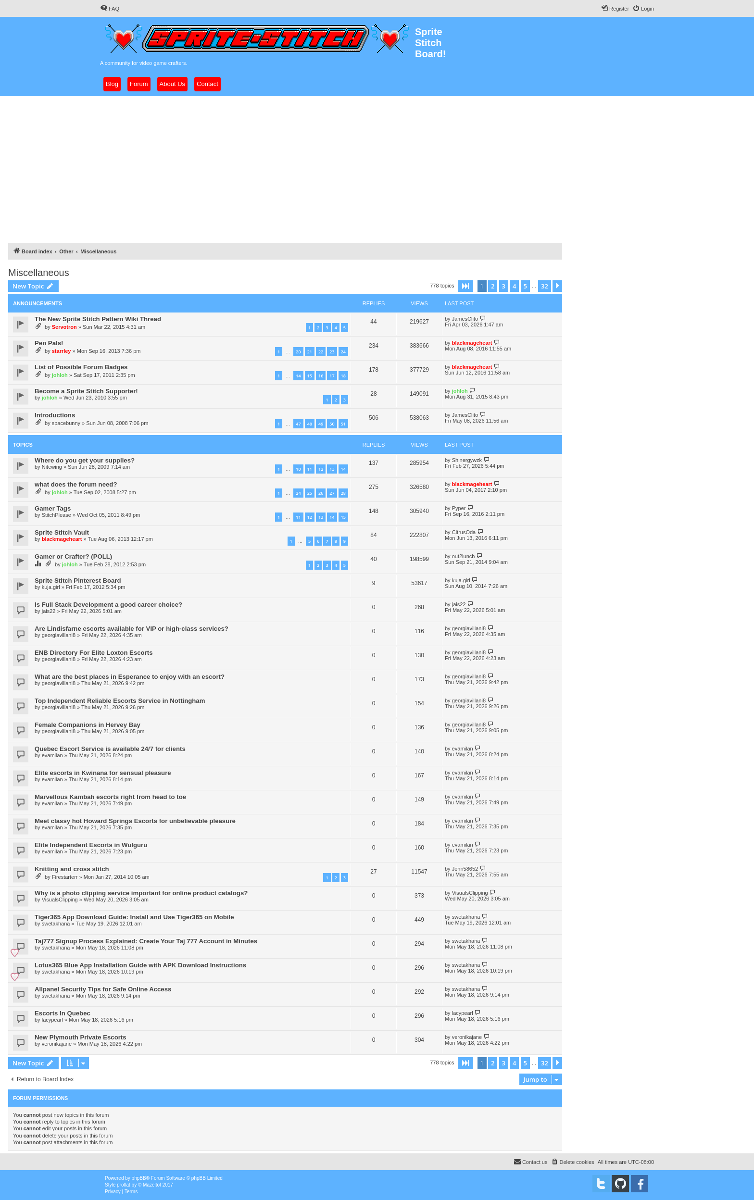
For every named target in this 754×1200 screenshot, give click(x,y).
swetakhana (56, 923)
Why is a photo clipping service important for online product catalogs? (141, 893)
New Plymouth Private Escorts (80, 1037)
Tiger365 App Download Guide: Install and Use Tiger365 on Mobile (134, 917)
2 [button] (492, 286)
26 (320, 493)
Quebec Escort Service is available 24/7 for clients (110, 748)
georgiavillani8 (58, 635)
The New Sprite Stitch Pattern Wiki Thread (98, 319)
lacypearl (52, 1020)
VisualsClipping (60, 899)
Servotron (64, 327)
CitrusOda (464, 532)
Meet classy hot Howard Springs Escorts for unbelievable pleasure (135, 821)
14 (298, 376)
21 (309, 352)
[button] (465, 286)
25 (309, 493)
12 (320, 469)
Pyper (459, 508)
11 (309, 469)
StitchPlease (56, 515)
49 (320, 424)
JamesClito (465, 319)
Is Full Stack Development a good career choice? (108, 604)
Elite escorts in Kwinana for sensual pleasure (103, 772)
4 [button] (514, 286)
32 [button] (544, 286)
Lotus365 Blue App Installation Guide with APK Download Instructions (140, 965)
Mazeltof (152, 1185)
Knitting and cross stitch (72, 869)
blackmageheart (472, 343)
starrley (61, 351)
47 (298, 424)
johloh (60, 375)
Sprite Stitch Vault (62, 532)
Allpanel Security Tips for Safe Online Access (103, 989)
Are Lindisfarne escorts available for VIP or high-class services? (131, 628)
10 (298, 469)
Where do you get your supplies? (85, 460)
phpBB (139, 1178)
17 (331, 376)
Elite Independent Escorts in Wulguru (91, 845)
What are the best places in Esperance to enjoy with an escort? (130, 676)
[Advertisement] (377, 168)
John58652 (465, 869)
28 (343, 493)
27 (331, 493)
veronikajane (57, 1044)
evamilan (52, 755)
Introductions (55, 415)
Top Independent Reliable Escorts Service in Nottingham (120, 700)
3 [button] (503, 286)
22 (320, 352)
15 (309, 376)
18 (343, 376)
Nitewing (52, 467)
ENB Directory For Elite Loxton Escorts (93, 652)
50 (331, 424)
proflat (123, 1185)
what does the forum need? (76, 484)
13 (331, 469)
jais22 (49, 611)
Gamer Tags (53, 508)
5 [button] (525, 286)
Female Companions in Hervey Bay (87, 724)
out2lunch (463, 556)
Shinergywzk (467, 460)
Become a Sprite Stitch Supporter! (86, 391)
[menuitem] (109, 8)
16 (320, 376)
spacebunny (66, 423)
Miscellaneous (38, 272)
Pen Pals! (49, 343)
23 (331, 352)
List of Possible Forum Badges (81, 367)
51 (343, 424)
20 (298, 352)
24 (343, 352)
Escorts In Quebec (62, 1013)
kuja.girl (51, 587)
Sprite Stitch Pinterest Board (78, 580)
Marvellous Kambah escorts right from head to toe (110, 796)
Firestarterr (65, 877)
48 (309, 424)
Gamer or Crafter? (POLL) (73, 556)
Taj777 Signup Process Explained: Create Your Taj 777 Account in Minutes (146, 941)
